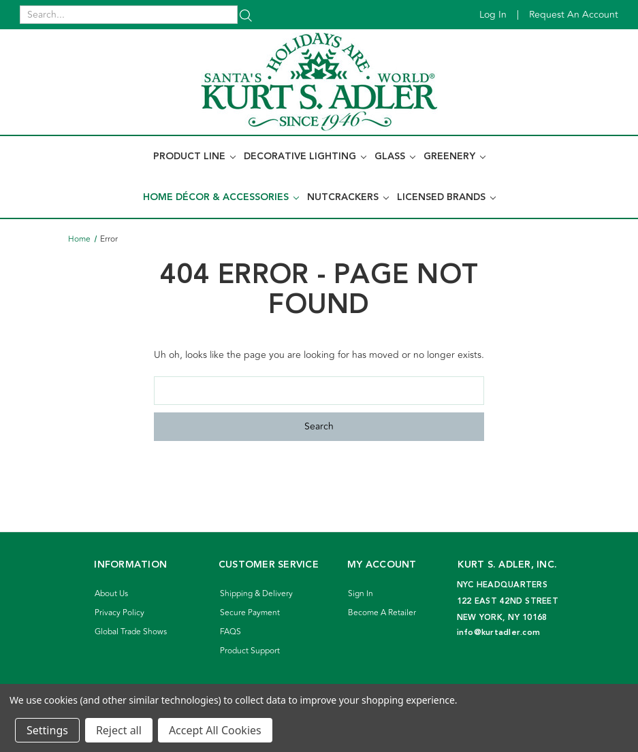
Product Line (194, 156)
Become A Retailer (382, 612)
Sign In (360, 593)
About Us (111, 593)
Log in (493, 14)
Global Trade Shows (131, 631)
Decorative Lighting (305, 156)
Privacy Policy (119, 612)
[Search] (246, 14)
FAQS (230, 631)
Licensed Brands (446, 197)
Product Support (250, 650)
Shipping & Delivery (256, 593)
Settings (47, 730)
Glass (394, 156)
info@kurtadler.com (499, 632)
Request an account (573, 14)
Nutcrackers (348, 197)
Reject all (119, 730)
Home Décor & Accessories (221, 197)
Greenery (454, 156)
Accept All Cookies (215, 730)
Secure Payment (250, 612)
